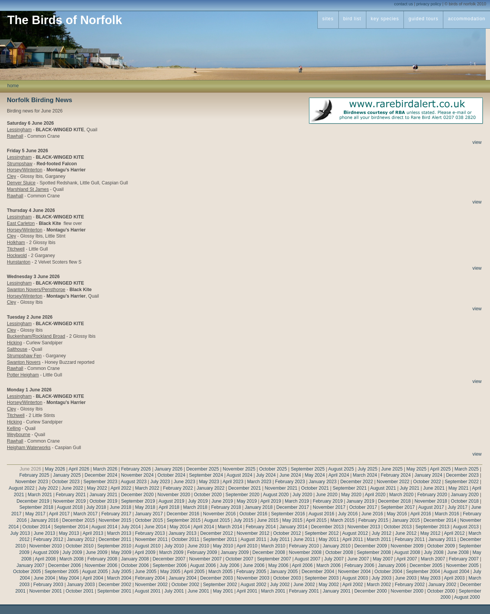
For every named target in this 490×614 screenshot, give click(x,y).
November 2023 (31, 481)
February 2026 (136, 469)
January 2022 (211, 488)
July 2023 (160, 481)
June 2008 (458, 552)
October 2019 (104, 501)
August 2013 (466, 526)
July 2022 (48, 488)
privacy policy (428, 4)
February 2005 (251, 571)
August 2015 (217, 520)
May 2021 (458, 488)
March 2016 (447, 513)
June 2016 (372, 513)
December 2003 (216, 578)
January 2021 (104, 494)
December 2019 (32, 501)
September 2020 (242, 494)
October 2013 (398, 526)
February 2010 (304, 546)
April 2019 (270, 501)
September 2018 (37, 507)
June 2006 (254, 565)
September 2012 (322, 533)
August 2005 (95, 571)
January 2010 (337, 546)
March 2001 (273, 591)
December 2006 (64, 565)
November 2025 (239, 469)
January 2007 (30, 565)
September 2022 (462, 481)
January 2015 (406, 520)
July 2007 (334, 559)
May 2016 (397, 513)
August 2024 (239, 475)
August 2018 (69, 507)
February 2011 (410, 539)
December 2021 (244, 488)
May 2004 (69, 578)
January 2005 (284, 571)
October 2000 (441, 591)
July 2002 (279, 584)
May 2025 (417, 469)
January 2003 (81, 584)
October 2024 (171, 475)
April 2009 (145, 552)
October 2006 (135, 565)
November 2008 (305, 552)
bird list (352, 18)
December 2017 (292, 507)
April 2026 (79, 469)
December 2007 (169, 559)
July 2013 (20, 533)
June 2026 (30, 469)
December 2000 (370, 591)
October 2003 (287, 578)
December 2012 (216, 533)
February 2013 (150, 533)
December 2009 (370, 546)
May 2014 (180, 526)
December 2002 (114, 584)
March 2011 (379, 539)
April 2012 (454, 533)
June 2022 (72, 488)
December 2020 (137, 494)
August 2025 (341, 469)
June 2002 (304, 584)
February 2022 (178, 488)
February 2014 (261, 526)
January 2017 (149, 513)
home (13, 85)
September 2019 (138, 501)
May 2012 (430, 533)
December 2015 (78, 520)
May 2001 (223, 591)
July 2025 (367, 469)
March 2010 (273, 546)
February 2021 (71, 494)
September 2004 (423, 571)
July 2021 (409, 488)
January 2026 (169, 469)
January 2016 (45, 520)
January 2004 (182, 578)
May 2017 (35, 513)
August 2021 (383, 488)
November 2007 (205, 559)
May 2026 (55, 469)
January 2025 (67, 475)
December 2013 (327, 526)
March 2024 (365, 475)
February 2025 (34, 475)
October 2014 (37, 526)
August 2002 (253, 584)
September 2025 (308, 469)
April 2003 (454, 578)
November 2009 (407, 546)
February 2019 (328, 501)
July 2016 (348, 513)
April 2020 (375, 494)
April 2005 (194, 571)
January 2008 (135, 559)
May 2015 (292, 520)
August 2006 (203, 565)
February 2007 (464, 559)
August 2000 (467, 597)
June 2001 (198, 591)
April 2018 (168, 507)
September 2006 (170, 565)
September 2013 (432, 526)
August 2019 (171, 501)
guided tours (423, 18)
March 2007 (433, 559)
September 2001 (114, 591)
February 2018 (226, 507)
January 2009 (235, 552)
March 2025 (466, 469)
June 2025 (392, 469)
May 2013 (69, 533)
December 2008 (268, 552)
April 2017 (59, 513)
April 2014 (203, 526)
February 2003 (48, 584)
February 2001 (304, 591)
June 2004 (44, 578)
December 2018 (394, 501)
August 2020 (276, 494)
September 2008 (374, 552)
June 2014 (155, 526)
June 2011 (304, 539)
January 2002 (442, 584)
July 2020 (302, 494)
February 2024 (396, 475)
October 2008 (339, 552)
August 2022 (21, 488)
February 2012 (48, 539)
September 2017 (398, 507)
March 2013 (119, 533)
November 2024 (137, 475)
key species (385, 18)
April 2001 (247, 591)
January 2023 (322, 481)
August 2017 (431, 507)
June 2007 (358, 559)
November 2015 (114, 520)
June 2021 (433, 488)
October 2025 (273, 469)
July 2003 (381, 578)
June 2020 (326, 494)
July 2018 (96, 507)
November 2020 (173, 494)
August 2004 (456, 571)
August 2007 (307, 559)
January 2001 (337, 591)
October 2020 (208, 494)
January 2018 (259, 507)
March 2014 (230, 526)
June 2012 (405, 533)
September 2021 (350, 488)
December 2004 (318, 571)
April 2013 (93, 533)
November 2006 (101, 565)
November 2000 (407, 591)
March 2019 (297, 501)
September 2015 (184, 520)
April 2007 (406, 559)
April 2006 (302, 565)
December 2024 (101, 475)
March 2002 (379, 584)
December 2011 (114, 539)
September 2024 (206, 475)
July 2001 (174, 591)
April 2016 (420, 513)
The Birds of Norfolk (64, 20)
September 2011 (220, 539)
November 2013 (364, 526)
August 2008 (407, 552)
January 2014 (293, 526)
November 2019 (69, 501)
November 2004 (354, 571)
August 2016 (321, 513)
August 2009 (46, 552)
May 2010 (223, 546)
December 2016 (183, 513)
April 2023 (233, 481)
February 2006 (359, 565)
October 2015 (149, 520)
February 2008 (102, 559)
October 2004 (388, 571)
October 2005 (27, 571)
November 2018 (431, 501)
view (477, 142)
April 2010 (247, 546)
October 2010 (80, 546)
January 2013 (182, 533)
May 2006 (278, 565)
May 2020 (351, 494)
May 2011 (328, 539)
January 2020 (465, 494)
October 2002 (185, 584)
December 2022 (356, 481)
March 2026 (105, 469)
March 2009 (171, 552)
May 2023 (209, 481)
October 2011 (185, 539)
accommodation (466, 18)
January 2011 (442, 539)
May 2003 (430, 578)
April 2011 (352, 539)
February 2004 (150, 578)
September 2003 (322, 578)
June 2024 (290, 475)
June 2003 (405, 578)
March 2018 (195, 507)
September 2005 (61, 571)
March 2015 (342, 520)
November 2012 (253, 533)
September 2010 (114, 546)
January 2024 (429, 475)
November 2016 (219, 513)
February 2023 (290, 481)
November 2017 (329, 507)
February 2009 (202, 552)
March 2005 (220, 571)
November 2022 (393, 481)
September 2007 (274, 559)
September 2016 (288, 513)
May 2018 (145, 507)
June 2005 (146, 571)
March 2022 (147, 488)
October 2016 (254, 513)
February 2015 (373, 520)
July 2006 (229, 565)
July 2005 (121, 571)
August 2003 (355, 578)
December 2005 (426, 565)
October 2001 (80, 591)
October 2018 (465, 501)
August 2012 (355, 533)
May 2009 (121, 552)
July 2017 (457, 507)
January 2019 (360, 501)
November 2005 (462, 565)
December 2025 (202, 469)
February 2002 (410, 584)
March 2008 (71, 559)
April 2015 (316, 520)
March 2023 (259, 481)
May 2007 (383, 559)
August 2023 (133, 481)
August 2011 (253, 539)
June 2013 (44, 533)
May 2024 (315, 475)
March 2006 (328, 565)
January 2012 (81, 539)
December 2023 (462, 475)
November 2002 (151, 584)
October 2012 (287, 533)
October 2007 (239, 559)
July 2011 (279, 539)
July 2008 (433, 552)
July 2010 (174, 546)
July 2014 (130, 526)
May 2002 (328, 584)
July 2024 (266, 475)
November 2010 (45, 546)
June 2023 (184, 481)
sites (328, 18)
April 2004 (93, 578)
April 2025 (440, 469)
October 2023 (66, 481)
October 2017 (363, 507)
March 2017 (86, 513)
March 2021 (40, 494)
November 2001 (45, 591)
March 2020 (401, 494)
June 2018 (120, 507)
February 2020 (432, 494)
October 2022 (427, 481)
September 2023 (100, 481)
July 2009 (72, 552)
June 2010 (198, 546)
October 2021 (315, 488)
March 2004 (119, 578)
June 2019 (222, 501)
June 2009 (96, 552)
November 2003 (253, 578)
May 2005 (170, 571)
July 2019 (197, 501)
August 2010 (147, 546)
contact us (403, 4)
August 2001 (147, 591)
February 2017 (116, 513)
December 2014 (439, 520)
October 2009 (441, 546)
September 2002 (220, 584)
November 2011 (151, 539)
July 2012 (381, 533)
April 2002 (352, 584)
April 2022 (121, 488)
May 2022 (97, 488)
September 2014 (71, 526)
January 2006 (392, 565)
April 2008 (45, 559)
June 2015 (267, 520)
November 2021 (281, 488)
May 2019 (247, 501)
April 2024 (338, 475)
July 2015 (243, 520)
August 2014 (104, 526)
